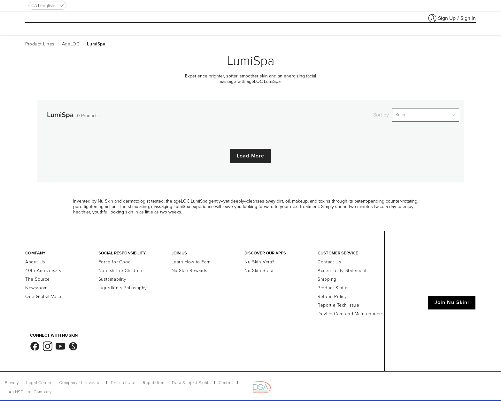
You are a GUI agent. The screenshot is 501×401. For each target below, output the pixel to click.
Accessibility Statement (342, 268)
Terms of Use (123, 380)
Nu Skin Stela (258, 268)
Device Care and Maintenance (350, 312)
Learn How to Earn (191, 260)
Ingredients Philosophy (122, 286)
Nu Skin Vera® (259, 260)
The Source (37, 277)
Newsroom (36, 286)
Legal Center (38, 380)
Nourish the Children (120, 268)
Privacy (12, 380)
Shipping (327, 277)
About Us (35, 260)
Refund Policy (332, 294)
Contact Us (329, 260)
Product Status (333, 286)
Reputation (153, 380)
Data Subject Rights (191, 380)
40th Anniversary (43, 268)
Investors (94, 380)
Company (68, 380)
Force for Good (114, 260)
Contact (226, 380)
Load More (250, 154)
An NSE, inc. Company (30, 390)
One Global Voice (44, 294)
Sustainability (112, 277)
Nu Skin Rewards (189, 268)
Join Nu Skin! (452, 300)
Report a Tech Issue (338, 303)
